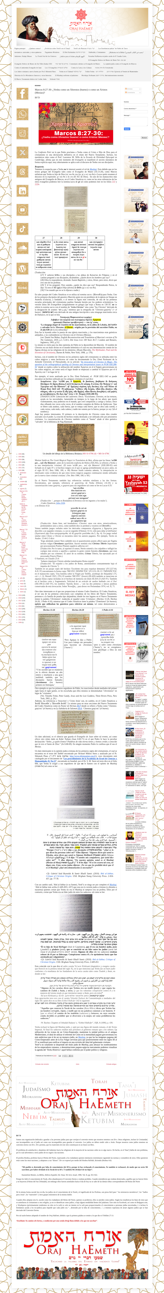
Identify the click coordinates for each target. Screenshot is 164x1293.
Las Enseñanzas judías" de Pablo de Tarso (113, 48)
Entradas (129, 89)
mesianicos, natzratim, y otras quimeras (28, 52)
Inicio (77, 1064)
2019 (20, 595)
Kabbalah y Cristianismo (97, 52)
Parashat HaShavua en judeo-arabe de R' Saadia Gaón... (107, 56)
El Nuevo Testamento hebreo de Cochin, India (30, 79)
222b (37, 184)
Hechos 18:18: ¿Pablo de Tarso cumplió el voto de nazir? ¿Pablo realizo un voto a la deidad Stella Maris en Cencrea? (136, 796)
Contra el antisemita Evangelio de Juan (28, 68)
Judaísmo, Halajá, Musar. (23, 56)
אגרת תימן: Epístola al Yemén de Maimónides (122, 71)
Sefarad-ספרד (55, 79)
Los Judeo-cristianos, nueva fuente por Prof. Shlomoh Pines (35, 71)
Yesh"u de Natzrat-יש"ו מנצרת (84, 48)
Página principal (19, 48)
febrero (22, 589)
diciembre (23, 473)
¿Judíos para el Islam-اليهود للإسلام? (72, 56)
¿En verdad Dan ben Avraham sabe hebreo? (141, 695)
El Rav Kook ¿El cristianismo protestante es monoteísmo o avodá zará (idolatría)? (140, 733)
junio (21, 581)
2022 (20, 465)
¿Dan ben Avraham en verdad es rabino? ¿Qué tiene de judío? (141, 774)
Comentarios (130, 92)
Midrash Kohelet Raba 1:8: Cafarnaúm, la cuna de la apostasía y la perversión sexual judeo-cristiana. (141, 859)
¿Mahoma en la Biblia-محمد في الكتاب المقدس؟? (126, 52)
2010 (20, 620)
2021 (20, 467)
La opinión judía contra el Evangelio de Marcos (119, 64)
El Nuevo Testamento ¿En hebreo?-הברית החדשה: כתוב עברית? (140, 817)
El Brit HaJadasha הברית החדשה (74, 52)
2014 (20, 609)
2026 (20, 454)
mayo (22, 583)
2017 (20, 600)
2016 (20, 603)
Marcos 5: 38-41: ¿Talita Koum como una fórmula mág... (24, 547)
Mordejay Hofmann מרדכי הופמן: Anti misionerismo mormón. (103, 75)
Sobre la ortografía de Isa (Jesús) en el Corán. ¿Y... (23, 509)
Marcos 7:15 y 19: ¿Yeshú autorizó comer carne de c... (23, 534)
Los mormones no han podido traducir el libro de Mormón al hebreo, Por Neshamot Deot (141, 753)
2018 (20, 598)
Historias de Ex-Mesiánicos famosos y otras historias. (33, 75)
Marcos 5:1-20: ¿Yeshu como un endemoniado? (24, 559)
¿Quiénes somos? (35, 48)
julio (21, 578)
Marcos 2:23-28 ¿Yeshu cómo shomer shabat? (24, 570)
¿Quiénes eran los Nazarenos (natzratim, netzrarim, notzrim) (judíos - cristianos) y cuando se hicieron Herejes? (136, 837)
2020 (20, 470)
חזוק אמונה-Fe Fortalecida (104, 68)
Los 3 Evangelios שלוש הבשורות (56, 68)
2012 (20, 614)
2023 (20, 462)
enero (22, 592)
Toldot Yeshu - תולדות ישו (94, 71)
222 (113, 182)
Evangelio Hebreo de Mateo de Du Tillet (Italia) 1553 (33, 64)
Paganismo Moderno (52, 52)
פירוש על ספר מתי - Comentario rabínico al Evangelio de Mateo (77, 64)
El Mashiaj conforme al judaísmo (66, 75)
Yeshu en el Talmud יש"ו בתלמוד (70, 71)
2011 (20, 617)
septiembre (23, 484)
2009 (20, 622)
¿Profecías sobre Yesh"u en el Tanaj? (57, 48)
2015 (20, 606)
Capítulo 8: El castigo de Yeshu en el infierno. (141, 713)
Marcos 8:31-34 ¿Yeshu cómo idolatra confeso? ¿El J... (24, 496)
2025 (20, 456)
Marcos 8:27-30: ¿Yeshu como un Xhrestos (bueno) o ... (24, 522)
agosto (22, 488)
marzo (22, 586)
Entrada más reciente (42, 1064)
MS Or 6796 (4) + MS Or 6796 (96, 453)
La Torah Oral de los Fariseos (45, 56)
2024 (20, 459)
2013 (20, 611)
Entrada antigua (111, 1064)
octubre (22, 481)
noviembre (23, 477)
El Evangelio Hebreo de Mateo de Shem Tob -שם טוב (107, 60)
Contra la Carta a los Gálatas (81, 68)
